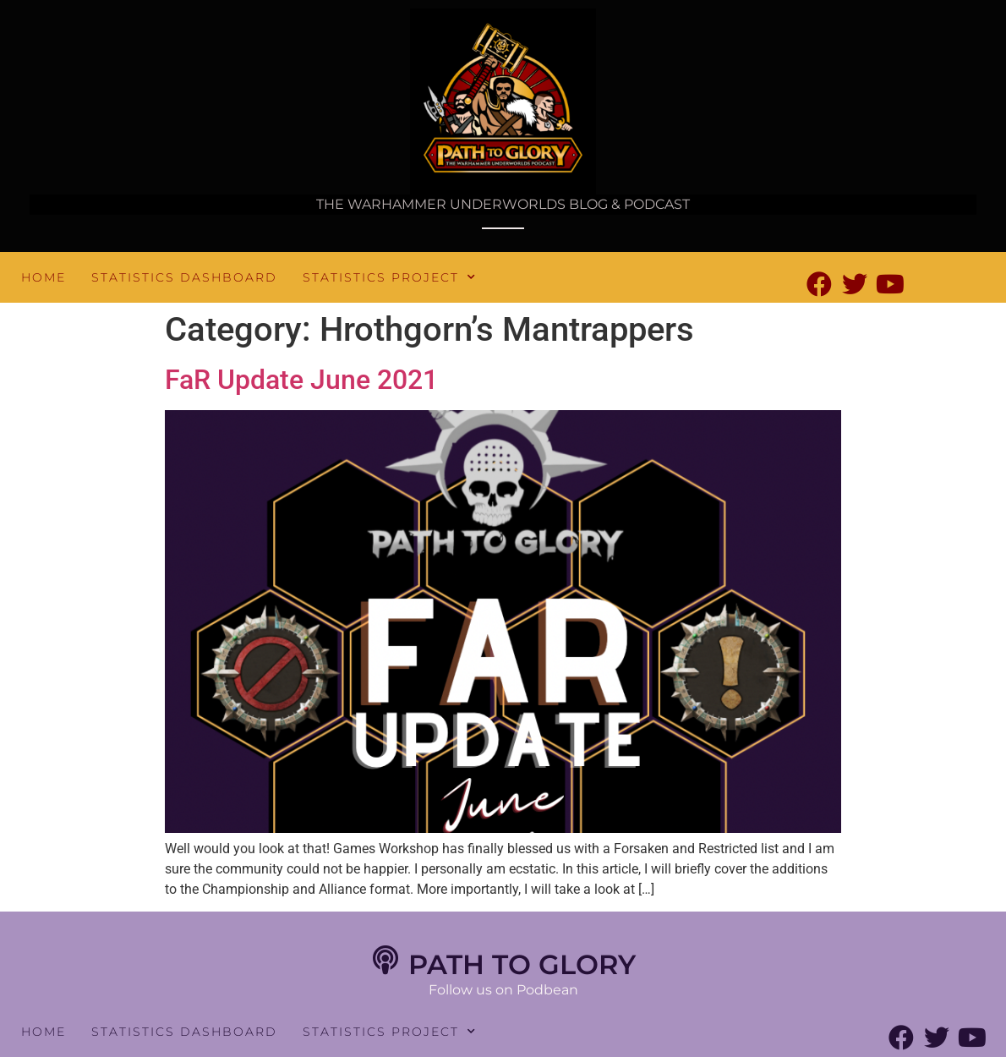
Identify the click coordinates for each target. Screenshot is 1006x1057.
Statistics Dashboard (184, 277)
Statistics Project (390, 277)
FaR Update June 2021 (301, 380)
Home (43, 277)
